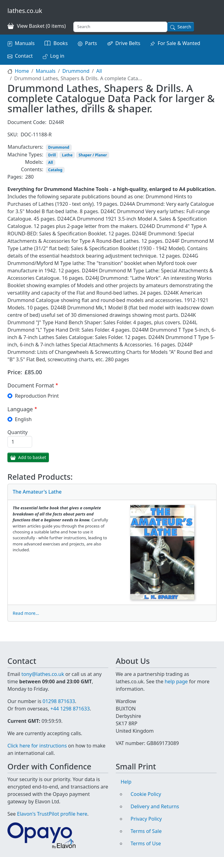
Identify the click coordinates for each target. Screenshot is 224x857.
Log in (57, 55)
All (99, 71)
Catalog (55, 169)
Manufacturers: (25, 146)
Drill (52, 155)
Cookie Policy (146, 794)
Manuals (25, 43)
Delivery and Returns (155, 806)
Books (61, 43)
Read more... (26, 613)
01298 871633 (58, 693)
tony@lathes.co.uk (42, 666)
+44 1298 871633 (70, 701)
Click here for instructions (37, 745)
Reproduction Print (37, 395)
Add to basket (32, 457)
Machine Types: (25, 154)
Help (126, 781)
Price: (14, 372)
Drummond (75, 71)
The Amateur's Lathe (37, 491)
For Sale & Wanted (178, 43)
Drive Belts (127, 43)
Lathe (67, 155)
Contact (24, 55)
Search (184, 27)
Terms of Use (146, 843)
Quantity (17, 432)
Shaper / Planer (93, 155)
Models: (34, 162)
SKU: (12, 134)
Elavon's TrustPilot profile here (52, 813)
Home (22, 71)
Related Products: (40, 476)
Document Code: (26, 122)
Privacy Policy (146, 818)
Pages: (15, 176)
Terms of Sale (146, 831)
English (23, 419)
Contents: (32, 169)
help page (176, 674)
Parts (91, 43)
